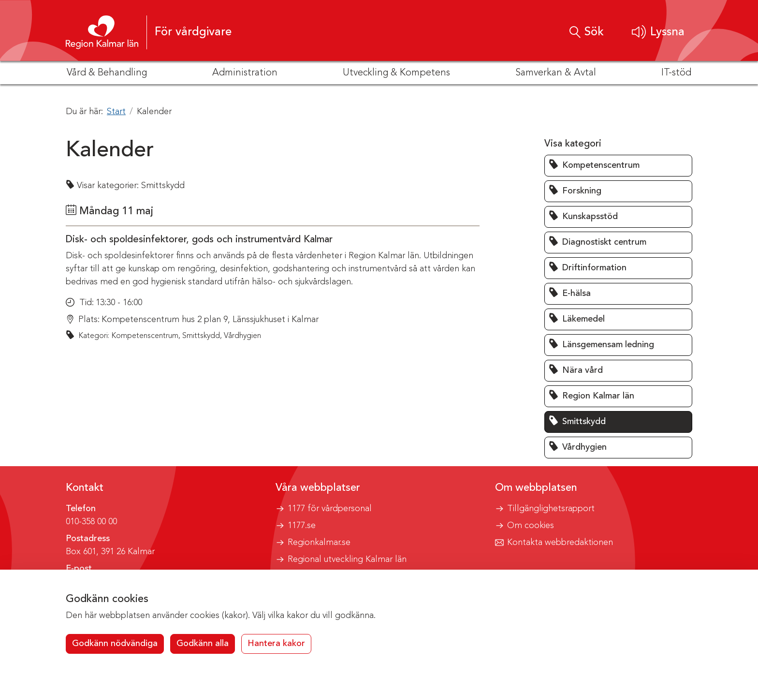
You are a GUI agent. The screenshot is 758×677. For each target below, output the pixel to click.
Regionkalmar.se (319, 542)
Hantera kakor (276, 643)
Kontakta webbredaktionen (560, 542)
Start (116, 111)
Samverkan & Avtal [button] (555, 73)
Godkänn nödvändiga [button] (115, 643)
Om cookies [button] (530, 525)
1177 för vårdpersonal (330, 508)
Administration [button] (244, 73)
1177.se (302, 525)
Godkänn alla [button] (202, 643)
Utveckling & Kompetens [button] (396, 73)
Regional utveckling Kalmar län (347, 559)
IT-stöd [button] (676, 73)
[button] (658, 32)
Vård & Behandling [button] (107, 73)
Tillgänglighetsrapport (551, 508)
